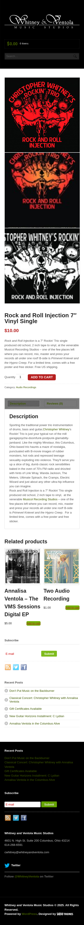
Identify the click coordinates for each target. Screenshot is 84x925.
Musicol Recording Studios (40, 499)
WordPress (29, 914)
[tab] (23, 403)
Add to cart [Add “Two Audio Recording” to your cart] (72, 607)
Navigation (74, 12)
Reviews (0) (55, 403)
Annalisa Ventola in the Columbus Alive (34, 723)
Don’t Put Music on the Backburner (31, 690)
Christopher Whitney (56, 429)
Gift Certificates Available (25, 708)
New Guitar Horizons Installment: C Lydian (36, 716)
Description (18, 403)
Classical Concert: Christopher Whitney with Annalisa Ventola (43, 699)
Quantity (9, 377)
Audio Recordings (26, 387)
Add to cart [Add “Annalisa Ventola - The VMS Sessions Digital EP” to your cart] (33, 623)
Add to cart (42, 377)
